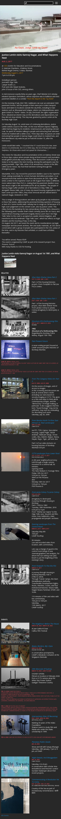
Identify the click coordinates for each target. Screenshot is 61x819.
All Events (5, 815)
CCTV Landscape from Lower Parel (45, 453)
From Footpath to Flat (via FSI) (44, 566)
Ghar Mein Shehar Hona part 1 (44, 298)
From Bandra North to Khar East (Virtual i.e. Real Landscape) (45, 421)
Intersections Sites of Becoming (44, 716)
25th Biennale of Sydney (42, 669)
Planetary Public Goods (41, 742)
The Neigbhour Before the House (45, 624)
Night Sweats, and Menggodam (44, 757)
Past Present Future (40, 341)
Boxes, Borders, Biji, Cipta (42, 646)
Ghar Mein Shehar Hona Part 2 (44, 277)
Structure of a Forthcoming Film (45, 321)
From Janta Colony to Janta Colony (45, 492)
